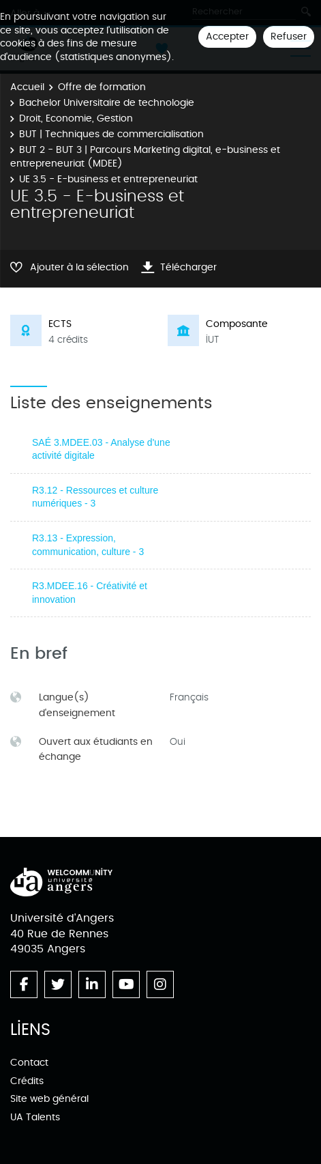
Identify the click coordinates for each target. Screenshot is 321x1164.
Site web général (49, 1099)
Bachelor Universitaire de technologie (106, 103)
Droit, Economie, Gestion (76, 118)
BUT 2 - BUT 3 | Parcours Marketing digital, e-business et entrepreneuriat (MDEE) (145, 157)
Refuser (289, 36)
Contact (29, 1062)
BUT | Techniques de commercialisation (111, 134)
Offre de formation (102, 87)
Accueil (27, 87)
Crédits (27, 1081)
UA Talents (35, 1117)
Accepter (227, 36)
